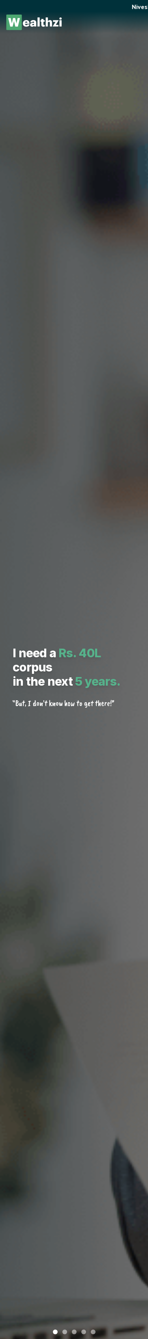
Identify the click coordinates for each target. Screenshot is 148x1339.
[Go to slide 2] (64, 1332)
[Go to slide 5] (93, 1332)
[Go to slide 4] (83, 1332)
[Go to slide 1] (55, 1332)
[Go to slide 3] (74, 1332)
